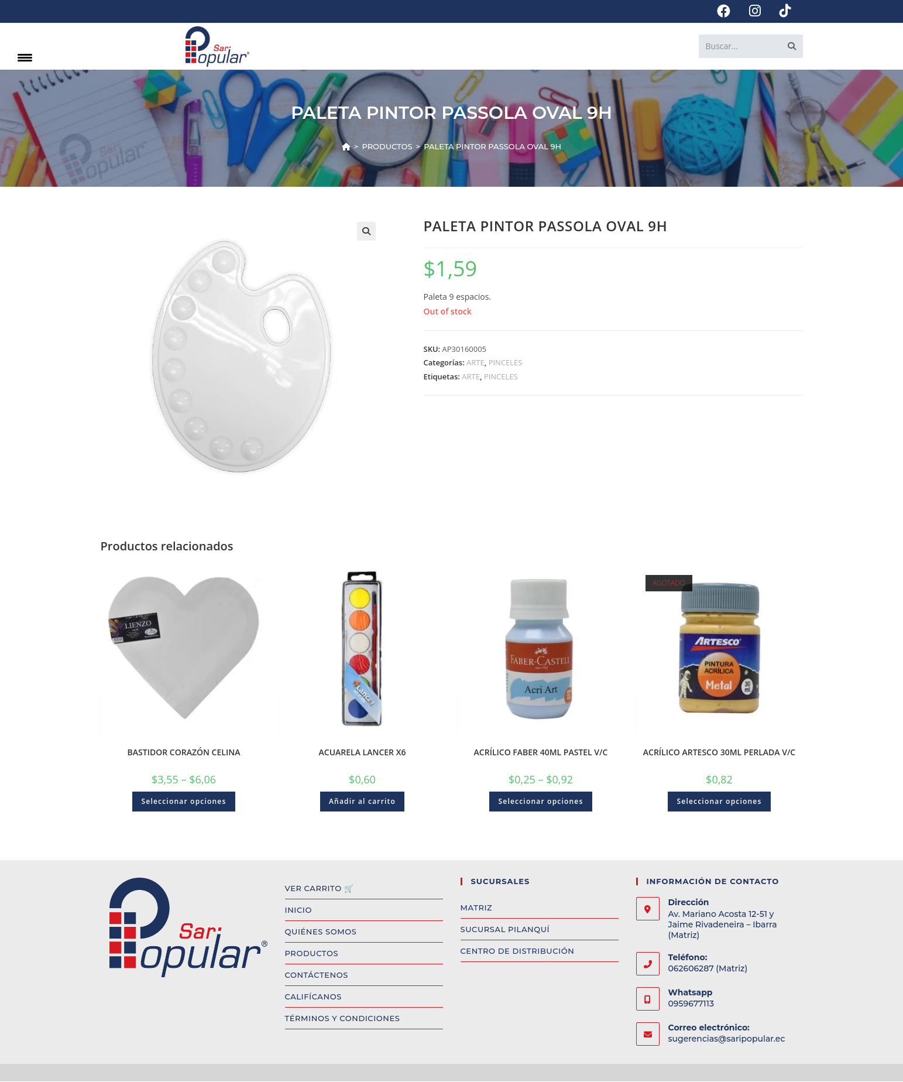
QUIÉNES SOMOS (321, 932)
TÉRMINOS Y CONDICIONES (342, 1018)
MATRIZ (477, 908)
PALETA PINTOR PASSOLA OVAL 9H (492, 147)
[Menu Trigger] (25, 57)
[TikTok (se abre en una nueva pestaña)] (780, 11)
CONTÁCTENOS (316, 975)
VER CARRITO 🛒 (319, 888)
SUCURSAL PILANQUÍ (505, 929)
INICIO (298, 910)
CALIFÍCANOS (313, 997)
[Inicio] (346, 147)
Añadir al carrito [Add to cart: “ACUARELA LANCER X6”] (362, 802)
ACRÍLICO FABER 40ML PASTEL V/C (541, 752)
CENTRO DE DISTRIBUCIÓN (518, 951)
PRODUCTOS (312, 953)
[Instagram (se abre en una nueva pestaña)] (755, 11)
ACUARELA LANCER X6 (362, 752)
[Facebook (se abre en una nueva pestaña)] (724, 11)
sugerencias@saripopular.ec (726, 1039)
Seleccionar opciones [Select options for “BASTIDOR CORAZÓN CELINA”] (183, 802)
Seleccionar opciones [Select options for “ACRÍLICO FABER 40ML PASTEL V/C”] (540, 802)
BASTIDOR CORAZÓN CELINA (184, 752)
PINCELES (506, 363)
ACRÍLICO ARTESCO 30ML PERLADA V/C (719, 752)
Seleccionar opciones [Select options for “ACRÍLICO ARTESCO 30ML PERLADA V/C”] (719, 802)
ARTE (475, 363)
